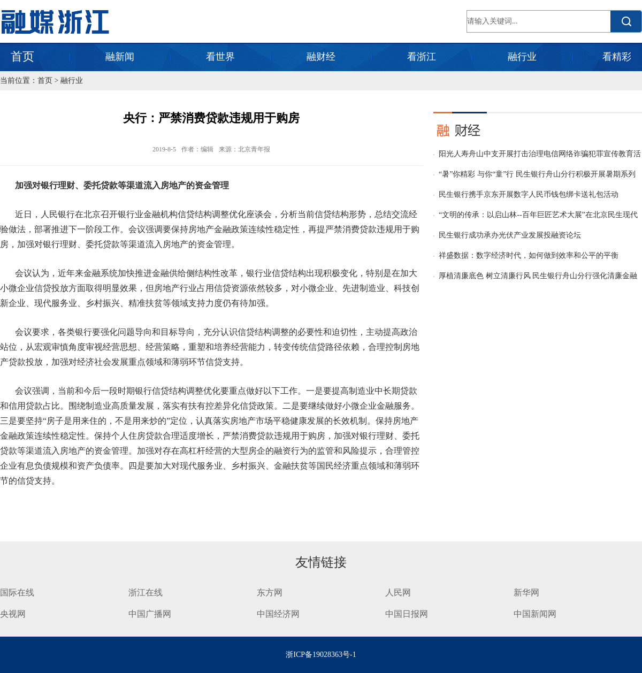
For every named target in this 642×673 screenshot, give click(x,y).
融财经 (321, 56)
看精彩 (616, 56)
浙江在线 (145, 592)
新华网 (526, 592)
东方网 (269, 592)
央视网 (13, 613)
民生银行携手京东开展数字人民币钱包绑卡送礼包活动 (528, 194)
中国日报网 (407, 613)
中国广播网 (149, 613)
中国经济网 (278, 613)
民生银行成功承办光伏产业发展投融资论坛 (510, 235)
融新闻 (119, 56)
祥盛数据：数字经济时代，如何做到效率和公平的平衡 (528, 255)
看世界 (220, 56)
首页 (22, 56)
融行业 (522, 56)
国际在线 (17, 592)
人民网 (398, 592)
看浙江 (421, 56)
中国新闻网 (535, 613)
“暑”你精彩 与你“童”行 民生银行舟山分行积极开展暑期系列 (537, 174)
